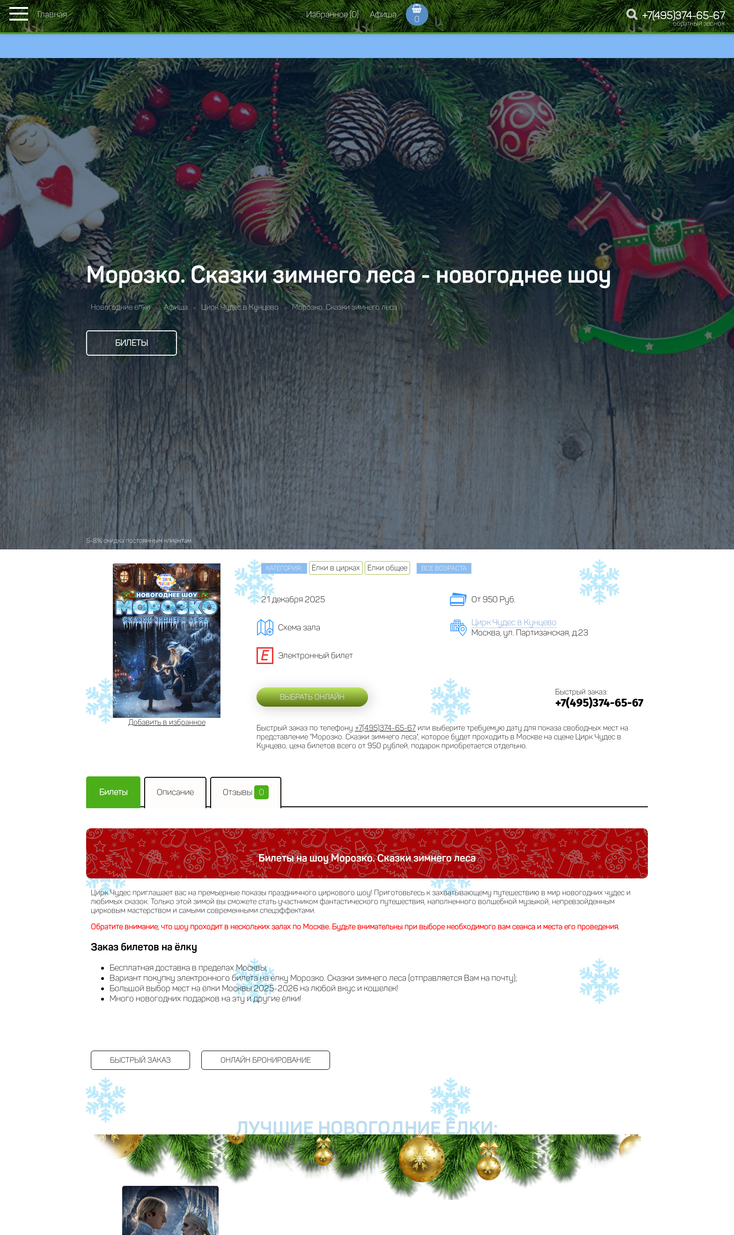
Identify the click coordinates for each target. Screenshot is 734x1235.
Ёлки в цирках (336, 567)
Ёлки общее (387, 567)
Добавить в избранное (167, 722)
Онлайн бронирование (265, 1060)
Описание (175, 792)
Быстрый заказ (140, 1060)
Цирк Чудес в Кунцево (514, 622)
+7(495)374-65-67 (683, 15)
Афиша (383, 14)
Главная (52, 14)
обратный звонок (699, 24)
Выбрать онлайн (312, 697)
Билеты (131, 343)
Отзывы (246, 792)
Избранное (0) (332, 14)
